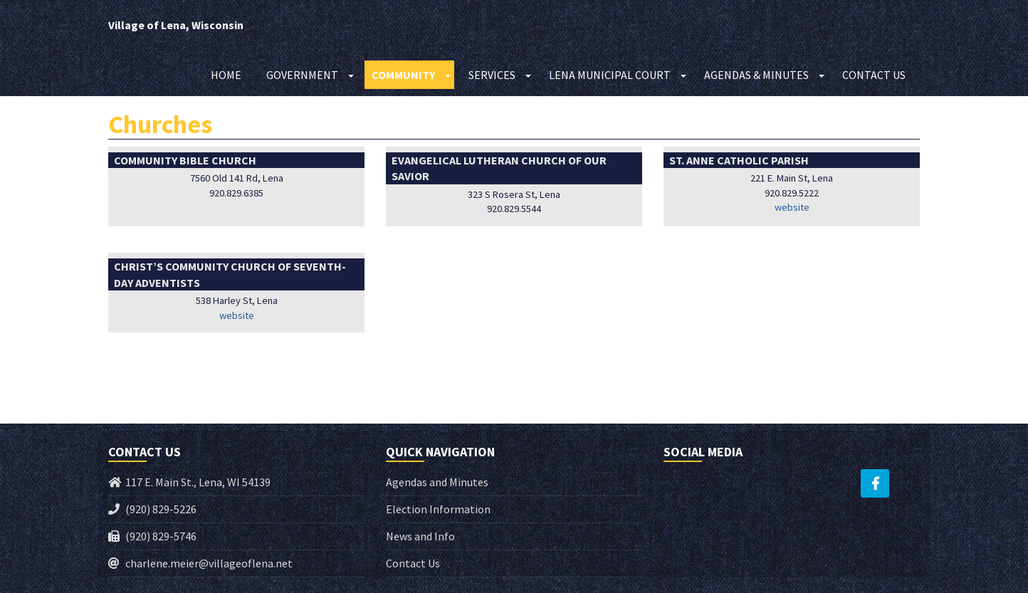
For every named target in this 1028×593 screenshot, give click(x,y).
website (792, 207)
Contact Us (874, 75)
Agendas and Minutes (437, 482)
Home (226, 75)
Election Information (438, 509)
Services (491, 75)
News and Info (420, 536)
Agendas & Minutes (756, 75)
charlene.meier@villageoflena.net (209, 563)
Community (403, 75)
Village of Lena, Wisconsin (175, 25)
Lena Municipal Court (610, 75)
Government (302, 75)
